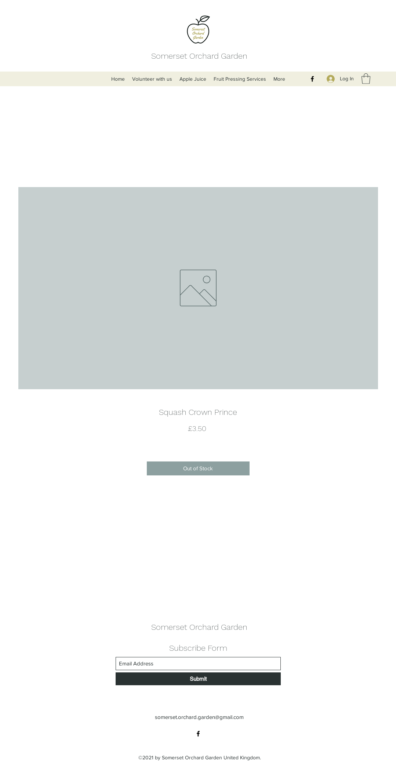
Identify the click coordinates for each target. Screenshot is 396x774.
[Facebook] (312, 79)
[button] (366, 78)
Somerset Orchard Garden (199, 56)
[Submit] (198, 678)
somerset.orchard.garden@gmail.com (199, 717)
